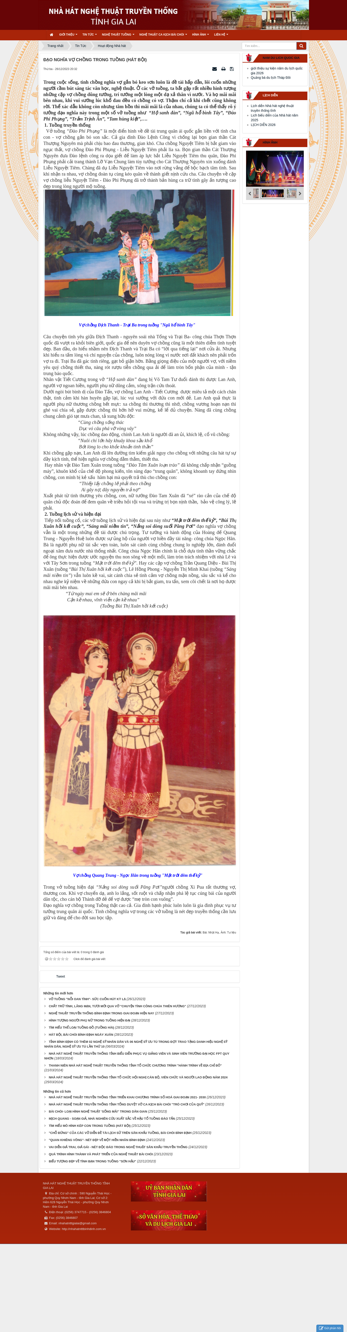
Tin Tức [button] (89, 36)
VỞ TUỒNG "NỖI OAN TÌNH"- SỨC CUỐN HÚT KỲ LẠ (87, 999)
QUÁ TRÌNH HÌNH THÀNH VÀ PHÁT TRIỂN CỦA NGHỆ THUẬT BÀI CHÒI (101, 1154)
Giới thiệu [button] (68, 36)
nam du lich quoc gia (281, 58)
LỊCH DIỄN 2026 (263, 125)
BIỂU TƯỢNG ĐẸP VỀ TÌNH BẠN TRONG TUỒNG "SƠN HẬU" (92, 1161)
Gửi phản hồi (330, 1328)
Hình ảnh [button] (200, 36)
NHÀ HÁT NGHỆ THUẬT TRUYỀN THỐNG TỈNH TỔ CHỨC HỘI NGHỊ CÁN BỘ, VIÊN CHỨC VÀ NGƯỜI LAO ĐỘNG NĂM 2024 (138, 1077)
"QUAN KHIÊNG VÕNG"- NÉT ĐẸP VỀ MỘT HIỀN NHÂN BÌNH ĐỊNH (97, 1140)
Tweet (60, 976)
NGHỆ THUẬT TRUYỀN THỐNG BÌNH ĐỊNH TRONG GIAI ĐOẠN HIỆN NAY (101, 1013)
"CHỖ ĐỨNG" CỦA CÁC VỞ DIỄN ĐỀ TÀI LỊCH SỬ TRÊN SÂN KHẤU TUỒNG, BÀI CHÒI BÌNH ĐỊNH (120, 1133)
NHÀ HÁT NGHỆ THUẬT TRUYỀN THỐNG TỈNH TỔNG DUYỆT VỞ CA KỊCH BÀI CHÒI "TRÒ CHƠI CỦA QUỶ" (126, 1104)
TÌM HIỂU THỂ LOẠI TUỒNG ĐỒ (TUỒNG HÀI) (81, 1027)
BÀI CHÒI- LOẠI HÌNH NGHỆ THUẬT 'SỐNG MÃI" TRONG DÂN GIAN (98, 1111)
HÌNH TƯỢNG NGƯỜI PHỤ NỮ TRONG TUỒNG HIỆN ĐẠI (89, 1020)
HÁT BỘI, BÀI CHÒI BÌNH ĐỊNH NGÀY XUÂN (81, 1034)
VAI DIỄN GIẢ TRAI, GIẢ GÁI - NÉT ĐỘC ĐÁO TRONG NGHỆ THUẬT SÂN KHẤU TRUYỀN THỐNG (118, 1147)
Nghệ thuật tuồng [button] (118, 36)
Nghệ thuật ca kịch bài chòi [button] (163, 36)
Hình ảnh (270, 142)
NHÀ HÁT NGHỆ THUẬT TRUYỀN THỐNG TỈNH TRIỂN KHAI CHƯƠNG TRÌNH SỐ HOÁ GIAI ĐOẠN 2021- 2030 (127, 1097)
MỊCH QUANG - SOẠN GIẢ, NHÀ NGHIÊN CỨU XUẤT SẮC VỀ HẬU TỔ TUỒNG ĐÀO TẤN (112, 1118)
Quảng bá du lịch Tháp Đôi (270, 77)
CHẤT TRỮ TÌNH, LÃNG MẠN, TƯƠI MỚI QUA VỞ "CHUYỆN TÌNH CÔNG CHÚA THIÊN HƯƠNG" (117, 1006)
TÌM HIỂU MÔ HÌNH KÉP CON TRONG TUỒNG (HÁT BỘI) (90, 1126)
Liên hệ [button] (221, 36)
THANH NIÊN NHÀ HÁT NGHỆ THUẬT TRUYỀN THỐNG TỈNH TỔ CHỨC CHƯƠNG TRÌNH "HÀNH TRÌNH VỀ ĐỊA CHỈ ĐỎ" (135, 1065)
